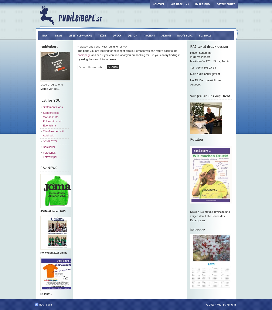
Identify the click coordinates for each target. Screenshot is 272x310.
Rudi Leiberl (82, 13)
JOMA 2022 (50, 141)
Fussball (205, 35)
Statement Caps (53, 107)
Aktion (166, 35)
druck (117, 35)
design (132, 35)
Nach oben (45, 304)
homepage (84, 55)
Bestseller (49, 147)
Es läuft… (46, 294)
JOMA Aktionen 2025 (52, 211)
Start (45, 35)
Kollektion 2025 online (53, 252)
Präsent (149, 35)
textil (102, 35)
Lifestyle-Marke (80, 35)
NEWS (58, 35)
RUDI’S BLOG (185, 35)
